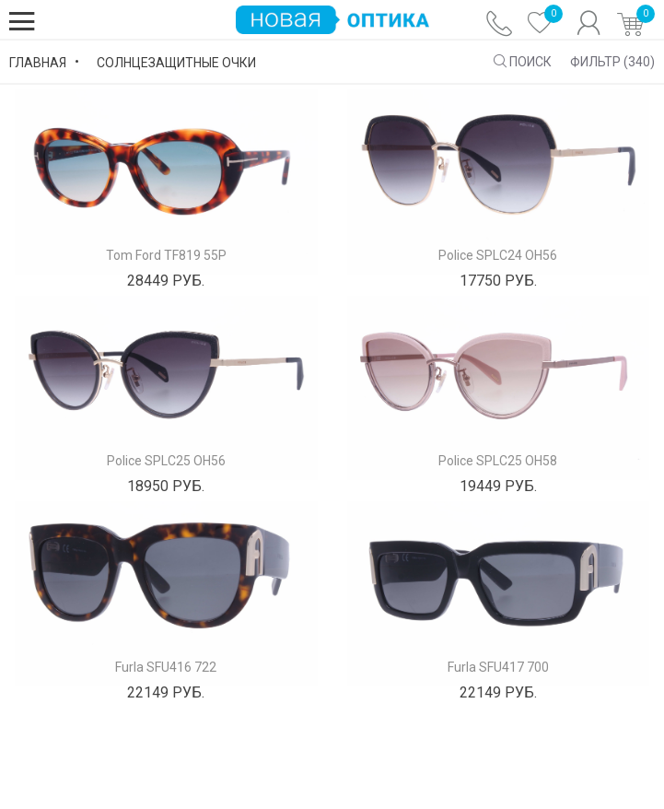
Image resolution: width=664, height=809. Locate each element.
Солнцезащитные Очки (176, 62)
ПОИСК (523, 61)
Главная (37, 62)
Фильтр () (612, 61)
